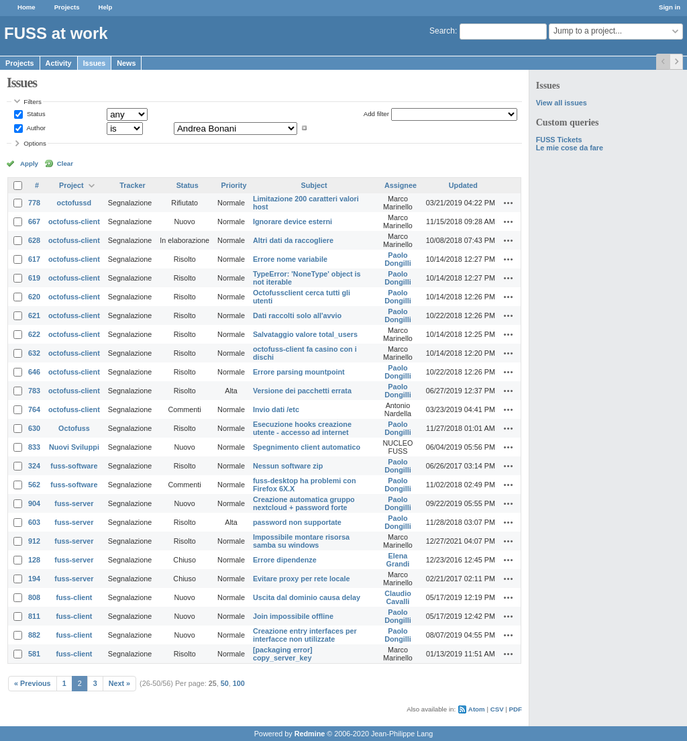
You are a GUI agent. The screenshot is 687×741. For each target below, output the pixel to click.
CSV (497, 709)
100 (239, 683)
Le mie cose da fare (569, 148)
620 (34, 297)
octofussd (74, 203)
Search (442, 31)
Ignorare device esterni (292, 221)
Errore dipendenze (285, 560)
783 (34, 391)
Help (106, 7)
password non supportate (297, 522)
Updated (463, 185)
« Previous (32, 683)
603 (34, 522)
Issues (94, 63)
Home (26, 7)
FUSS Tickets (559, 140)
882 (34, 635)
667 (34, 221)
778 (34, 203)
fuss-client (74, 597)
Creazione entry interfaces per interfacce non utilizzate (305, 635)
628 (34, 240)
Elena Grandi (398, 560)
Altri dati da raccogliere (293, 240)
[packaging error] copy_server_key (283, 654)
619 (34, 278)
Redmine (310, 734)
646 (34, 372)
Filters (32, 101)
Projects (67, 7)
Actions (508, 202)
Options (34, 143)
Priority (234, 185)
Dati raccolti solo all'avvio (297, 315)
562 (34, 485)
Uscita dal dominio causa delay (306, 597)
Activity (59, 63)
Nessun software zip (288, 466)
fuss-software (73, 466)
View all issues (561, 103)
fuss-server (73, 503)
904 (34, 503)
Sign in (669, 7)
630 (34, 428)
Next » (119, 683)
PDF (515, 709)
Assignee (400, 185)
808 (34, 597)
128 (34, 560)
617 (34, 259)
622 (34, 334)
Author (35, 128)
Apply (29, 163)
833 (34, 447)
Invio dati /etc (276, 409)
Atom (476, 709)
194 (34, 579)
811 (34, 616)
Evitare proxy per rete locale (301, 579)
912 (34, 541)
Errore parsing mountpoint (299, 372)
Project (71, 185)
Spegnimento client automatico (306, 447)
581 (34, 654)
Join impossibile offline (293, 616)
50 (225, 683)
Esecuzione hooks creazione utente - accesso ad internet (302, 428)
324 (34, 466)
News (126, 63)
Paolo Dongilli (397, 259)
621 (34, 315)
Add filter (376, 113)
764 (34, 409)
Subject (314, 185)
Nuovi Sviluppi (74, 447)
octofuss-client (74, 221)
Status (35, 113)
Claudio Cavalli (397, 597)
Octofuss (74, 428)
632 (34, 353)
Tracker (132, 185)
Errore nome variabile (290, 259)
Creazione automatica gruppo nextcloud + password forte (304, 503)
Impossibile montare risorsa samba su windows (301, 541)
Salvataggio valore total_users (305, 334)
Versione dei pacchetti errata (302, 391)
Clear (65, 163)
